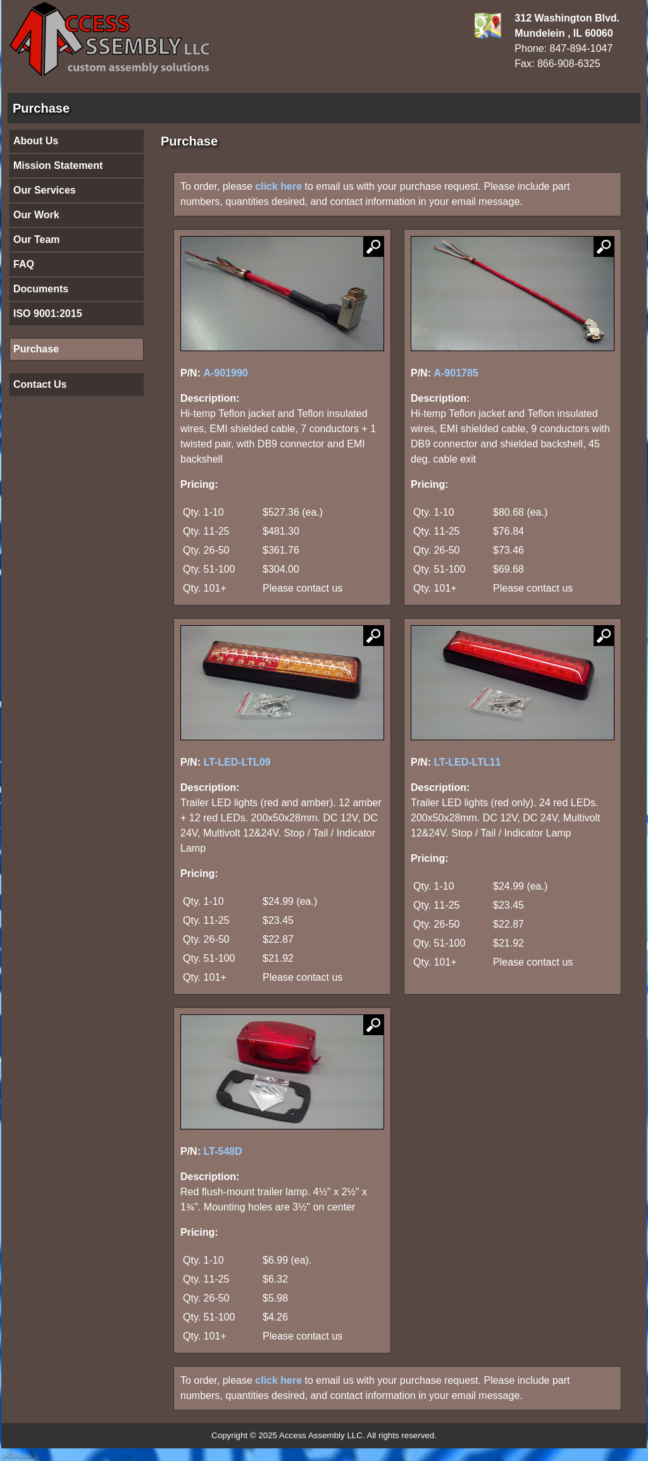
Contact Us (39, 384)
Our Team (36, 239)
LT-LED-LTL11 (467, 762)
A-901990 (225, 373)
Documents (40, 288)
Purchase (36, 349)
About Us (35, 140)
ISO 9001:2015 (47, 313)
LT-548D (222, 1151)
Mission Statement (58, 165)
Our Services (44, 190)
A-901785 (455, 373)
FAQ (23, 264)
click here (278, 186)
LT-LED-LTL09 (236, 762)
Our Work (36, 214)
